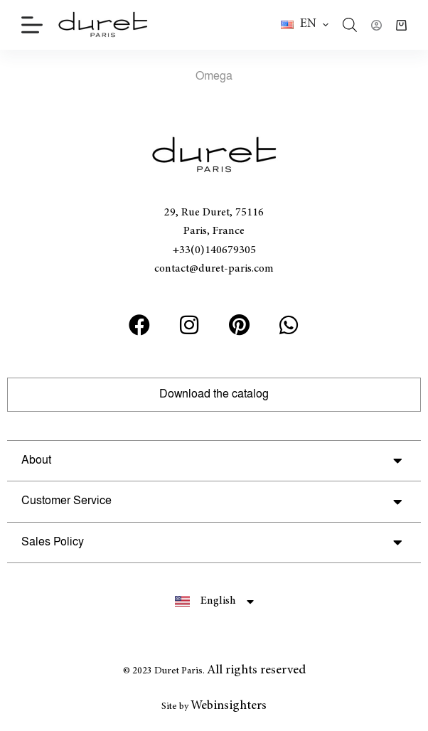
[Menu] (32, 25)
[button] (304, 25)
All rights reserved (256, 670)
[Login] (376, 25)
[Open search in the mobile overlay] (350, 25)
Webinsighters (229, 706)
